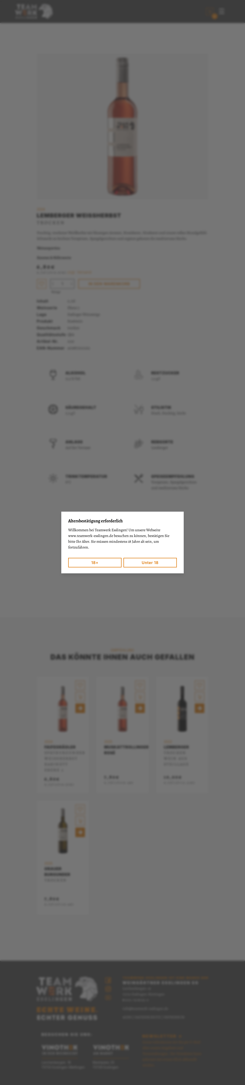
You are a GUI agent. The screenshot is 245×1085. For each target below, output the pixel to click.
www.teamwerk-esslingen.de (90, 535)
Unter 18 (150, 562)
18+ (94, 562)
